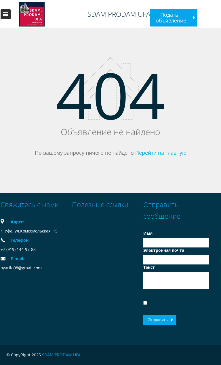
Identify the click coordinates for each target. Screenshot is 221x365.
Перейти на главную (160, 152)
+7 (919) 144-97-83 (18, 249)
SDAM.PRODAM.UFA (118, 14)
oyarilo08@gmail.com (21, 268)
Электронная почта (163, 250)
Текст (149, 267)
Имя (148, 233)
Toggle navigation (6, 14)
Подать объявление (171, 17)
